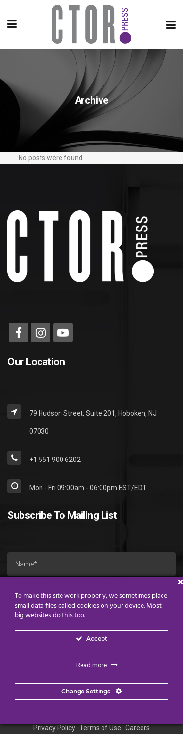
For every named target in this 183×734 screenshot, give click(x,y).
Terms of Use (100, 728)
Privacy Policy (54, 728)
